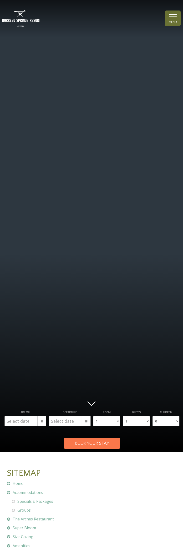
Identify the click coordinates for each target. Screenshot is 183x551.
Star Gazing (23, 536)
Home (18, 483)
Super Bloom (24, 527)
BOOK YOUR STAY (92, 443)
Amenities (21, 545)
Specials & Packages (35, 501)
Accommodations (28, 492)
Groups (24, 510)
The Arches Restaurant (33, 519)
